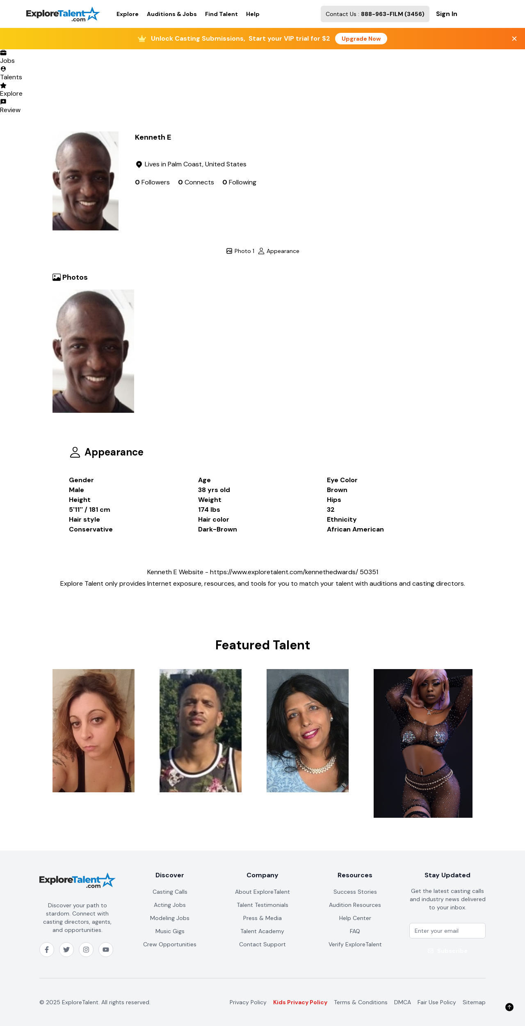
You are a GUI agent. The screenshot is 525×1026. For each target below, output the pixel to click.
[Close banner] (514, 39)
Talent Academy (262, 931)
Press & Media (262, 918)
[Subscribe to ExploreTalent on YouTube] (105, 949)
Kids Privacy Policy (300, 1002)
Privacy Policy (248, 1002)
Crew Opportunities (169, 944)
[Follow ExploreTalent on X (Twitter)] (66, 949)
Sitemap (474, 1002)
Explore (127, 14)
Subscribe (447, 951)
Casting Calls (170, 891)
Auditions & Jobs (172, 14)
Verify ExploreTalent (355, 944)
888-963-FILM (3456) (393, 14)
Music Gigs (170, 931)
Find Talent (221, 14)
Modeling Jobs (169, 918)
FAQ (355, 931)
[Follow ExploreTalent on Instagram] (86, 949)
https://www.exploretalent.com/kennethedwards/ (284, 572)
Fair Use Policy (437, 1002)
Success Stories (355, 891)
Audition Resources (355, 905)
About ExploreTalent (262, 891)
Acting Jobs (170, 905)
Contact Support (262, 944)
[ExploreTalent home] (77, 880)
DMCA (402, 1002)
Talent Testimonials (262, 905)
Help (253, 14)
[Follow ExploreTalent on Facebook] (46, 949)
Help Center (355, 918)
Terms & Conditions (361, 1002)
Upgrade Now (361, 38)
